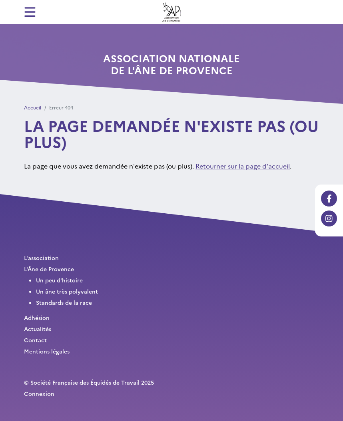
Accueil (32, 107)
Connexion (39, 393)
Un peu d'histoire (59, 280)
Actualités (37, 329)
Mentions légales (47, 351)
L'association (41, 258)
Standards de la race (64, 302)
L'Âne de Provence (49, 269)
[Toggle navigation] (30, 12)
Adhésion (37, 318)
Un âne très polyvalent (67, 291)
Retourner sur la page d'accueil (242, 165)
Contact (35, 340)
